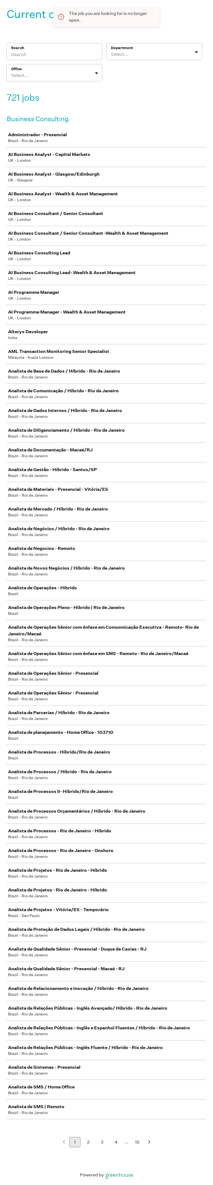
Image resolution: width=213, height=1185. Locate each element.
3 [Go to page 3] (102, 1142)
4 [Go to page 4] (116, 1142)
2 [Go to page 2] (88, 1142)
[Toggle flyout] (196, 52)
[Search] (54, 55)
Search (17, 48)
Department (122, 48)
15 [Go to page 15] (137, 1142)
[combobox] (111, 54)
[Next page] (149, 1142)
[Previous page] (64, 1142)
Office (16, 69)
